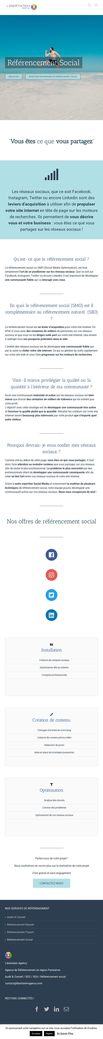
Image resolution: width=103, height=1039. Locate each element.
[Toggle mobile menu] (96, 5)
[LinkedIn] (57, 1009)
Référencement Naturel (20, 924)
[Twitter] (47, 1009)
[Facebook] (37, 1009)
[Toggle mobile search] (89, 5)
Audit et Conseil (16, 917)
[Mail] (66, 1009)
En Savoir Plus (65, 1033)
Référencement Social (20, 939)
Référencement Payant (20, 932)
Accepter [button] (36, 1033)
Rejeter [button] (49, 1033)
